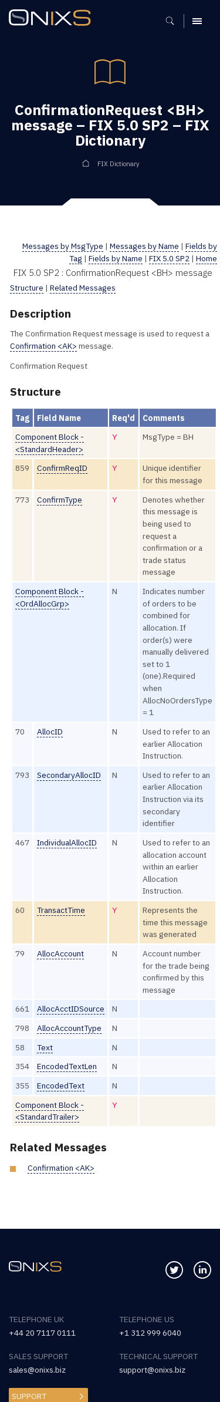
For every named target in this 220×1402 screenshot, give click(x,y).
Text (45, 1047)
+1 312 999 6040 (150, 1332)
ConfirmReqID (62, 468)
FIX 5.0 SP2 (169, 258)
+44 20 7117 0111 (42, 1332)
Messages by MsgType (62, 246)
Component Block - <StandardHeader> (49, 443)
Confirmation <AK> (43, 346)
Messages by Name (144, 246)
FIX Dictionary (118, 164)
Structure (26, 287)
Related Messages (83, 287)
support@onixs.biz (152, 1369)
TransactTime (61, 910)
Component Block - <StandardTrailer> (49, 1111)
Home (206, 258)
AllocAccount (60, 953)
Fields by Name (116, 258)
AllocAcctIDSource (70, 1008)
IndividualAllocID (67, 842)
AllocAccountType (69, 1028)
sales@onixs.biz (37, 1369)
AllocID (50, 731)
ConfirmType (59, 499)
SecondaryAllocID (69, 775)
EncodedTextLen (67, 1066)
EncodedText (60, 1085)
